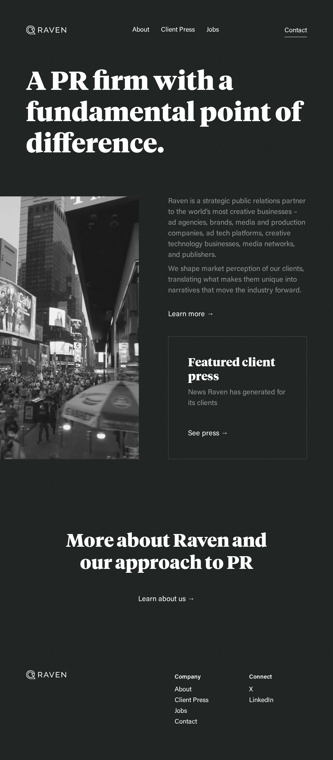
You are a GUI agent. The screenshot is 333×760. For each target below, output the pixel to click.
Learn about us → (166, 599)
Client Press (178, 30)
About (140, 30)
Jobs (212, 30)
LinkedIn (261, 700)
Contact (296, 30)
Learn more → (191, 314)
